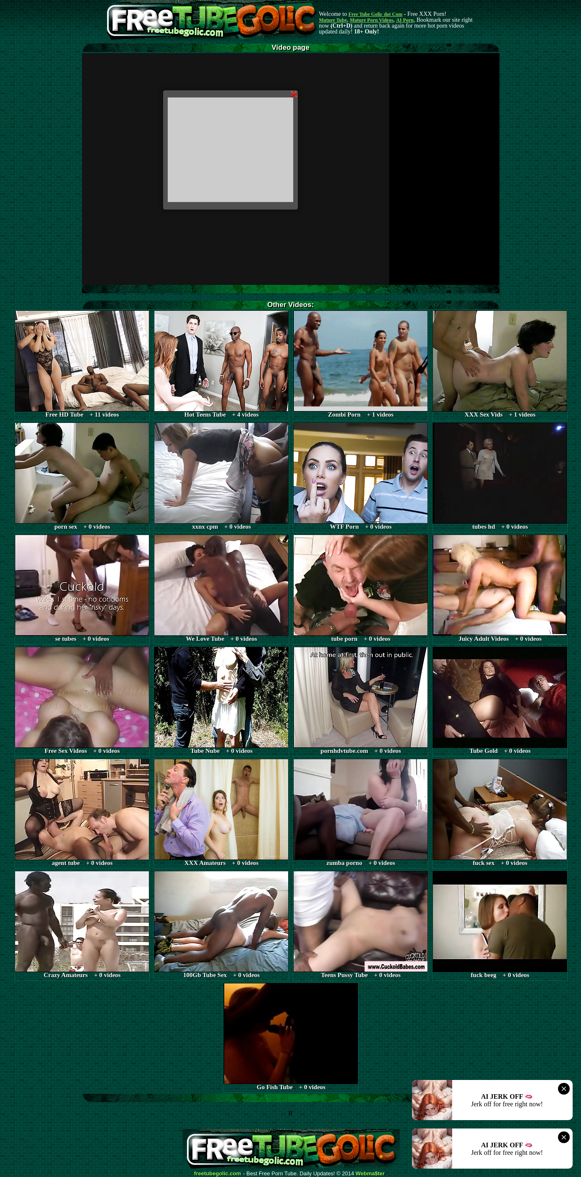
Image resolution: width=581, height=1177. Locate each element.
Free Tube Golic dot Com (375, 14)
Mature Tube (333, 20)
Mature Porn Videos (371, 20)
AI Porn (405, 20)
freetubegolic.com (217, 1174)
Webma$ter (370, 1174)
